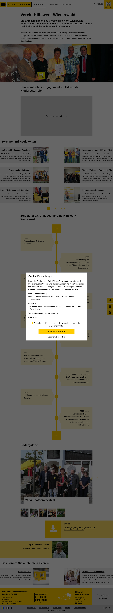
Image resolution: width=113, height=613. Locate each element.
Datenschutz (32, 317)
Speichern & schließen (56, 337)
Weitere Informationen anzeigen (41, 313)
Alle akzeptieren (56, 332)
